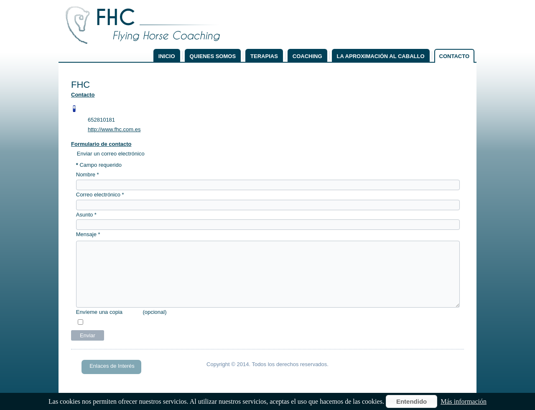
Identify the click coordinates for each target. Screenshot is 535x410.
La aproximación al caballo (381, 56)
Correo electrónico (100, 194)
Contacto (454, 56)
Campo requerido (99, 165)
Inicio (166, 56)
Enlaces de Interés (112, 366)
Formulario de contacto (101, 144)
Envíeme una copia (99, 312)
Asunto (86, 214)
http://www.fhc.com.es (114, 129)
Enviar (87, 335)
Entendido (411, 401)
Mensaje (88, 234)
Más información (464, 401)
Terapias (264, 56)
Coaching (307, 56)
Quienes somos (213, 56)
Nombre (87, 174)
